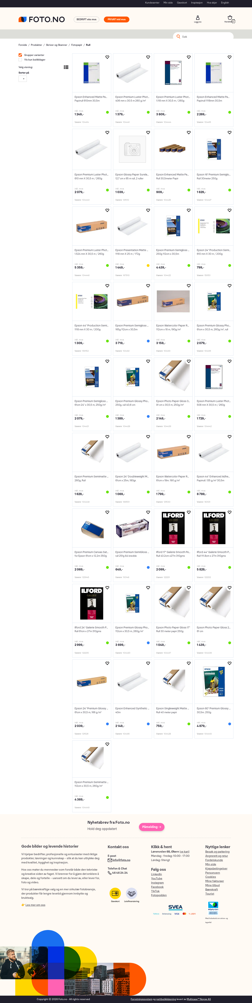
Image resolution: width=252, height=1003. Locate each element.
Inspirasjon (197, 2)
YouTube (156, 878)
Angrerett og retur (216, 856)
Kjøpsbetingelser (216, 868)
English (225, 2)
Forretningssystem (141, 999)
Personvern (212, 873)
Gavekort (182, 2)
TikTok (155, 891)
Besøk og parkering (217, 851)
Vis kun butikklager (34, 59)
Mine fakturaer (214, 881)
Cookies (210, 877)
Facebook (157, 887)
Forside (23, 45)
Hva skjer (212, 2)
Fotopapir (76, 45)
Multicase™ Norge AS (199, 999)
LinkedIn (156, 874)
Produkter (36, 45)
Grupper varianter (34, 55)
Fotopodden (159, 895)
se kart (184, 851)
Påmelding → (151, 827)
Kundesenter (152, 2)
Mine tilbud (212, 885)
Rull (88, 45)
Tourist (209, 894)
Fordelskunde (214, 860)
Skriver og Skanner (56, 45)
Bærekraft (211, 889)
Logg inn (197, 18)
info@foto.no (121, 860)
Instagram (157, 883)
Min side (168, 2)
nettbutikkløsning (166, 999)
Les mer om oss (35, 905)
